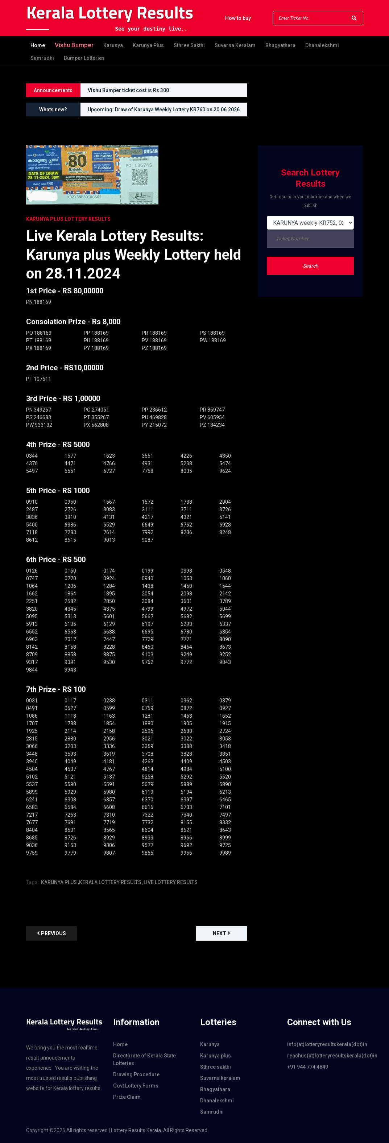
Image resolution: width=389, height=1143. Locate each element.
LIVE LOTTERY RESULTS (171, 882)
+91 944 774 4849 (307, 1067)
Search (310, 266)
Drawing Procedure (136, 1074)
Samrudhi (42, 58)
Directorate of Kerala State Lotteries (144, 1059)
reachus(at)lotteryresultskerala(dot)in (325, 1056)
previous (51, 933)
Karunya (113, 45)
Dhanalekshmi (322, 45)
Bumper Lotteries (84, 58)
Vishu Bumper (74, 45)
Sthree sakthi (189, 45)
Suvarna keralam (235, 45)
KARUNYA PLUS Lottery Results (68, 219)
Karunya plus (148, 45)
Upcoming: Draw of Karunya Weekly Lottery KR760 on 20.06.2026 (164, 109)
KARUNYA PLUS (59, 882)
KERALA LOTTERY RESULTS (110, 882)
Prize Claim (127, 1097)
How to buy (238, 18)
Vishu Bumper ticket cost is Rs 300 (128, 90)
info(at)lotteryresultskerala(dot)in (325, 1044)
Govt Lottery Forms (135, 1086)
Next (221, 933)
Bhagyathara (280, 45)
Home (37, 45)
